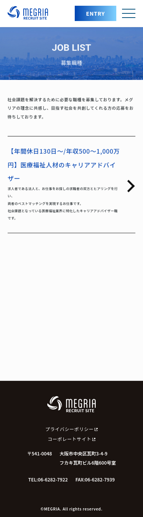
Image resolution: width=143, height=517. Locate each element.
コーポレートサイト (71, 439)
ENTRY (95, 13)
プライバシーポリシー (71, 429)
